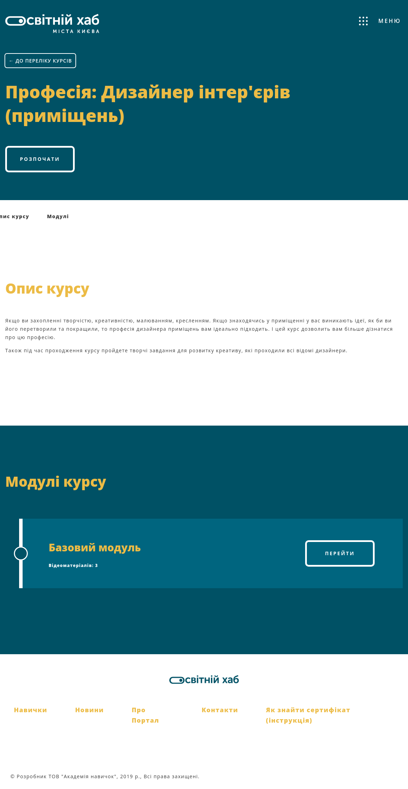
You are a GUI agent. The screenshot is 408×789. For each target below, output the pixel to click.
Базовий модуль (95, 547)
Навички (30, 710)
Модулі (58, 216)
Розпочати (40, 159)
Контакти (220, 710)
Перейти (340, 553)
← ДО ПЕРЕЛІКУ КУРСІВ (40, 60)
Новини (89, 710)
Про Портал (145, 715)
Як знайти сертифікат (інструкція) (308, 715)
